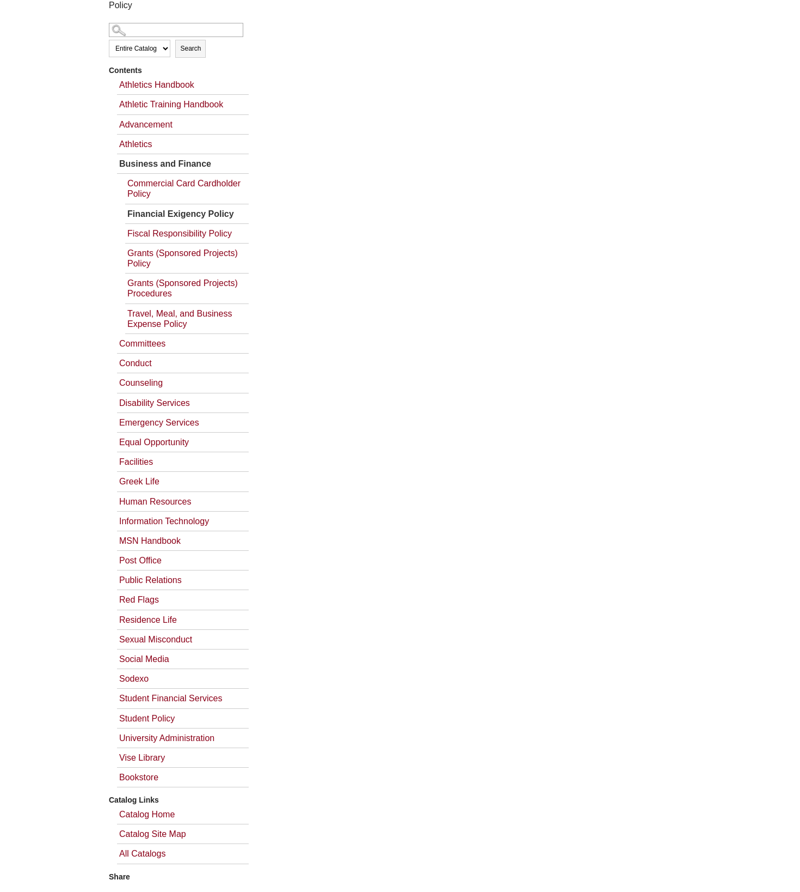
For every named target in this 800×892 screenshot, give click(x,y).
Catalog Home (147, 814)
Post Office (140, 560)
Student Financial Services (170, 698)
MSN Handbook (150, 540)
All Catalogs (142, 853)
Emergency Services (159, 422)
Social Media (144, 659)
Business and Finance (165, 163)
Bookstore (138, 777)
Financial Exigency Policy (180, 214)
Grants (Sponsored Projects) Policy (182, 258)
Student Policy (147, 718)
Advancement (146, 124)
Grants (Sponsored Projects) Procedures (182, 288)
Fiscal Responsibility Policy (179, 233)
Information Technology (164, 521)
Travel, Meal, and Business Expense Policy (179, 319)
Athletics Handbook (156, 84)
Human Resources (155, 501)
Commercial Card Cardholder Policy (184, 188)
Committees (142, 343)
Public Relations (150, 580)
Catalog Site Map (152, 834)
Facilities (136, 461)
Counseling (141, 382)
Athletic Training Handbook (171, 104)
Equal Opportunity (154, 442)
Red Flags (139, 599)
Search (190, 48)
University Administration (166, 738)
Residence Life (148, 619)
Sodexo (134, 678)
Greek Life (139, 481)
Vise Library (142, 757)
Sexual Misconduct (155, 639)
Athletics (135, 144)
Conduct (135, 363)
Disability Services (154, 403)
